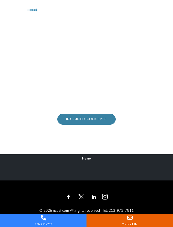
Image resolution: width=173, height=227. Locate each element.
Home (86, 158)
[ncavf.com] (24, 10)
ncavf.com (61, 210)
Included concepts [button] (86, 119)
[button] (160, 11)
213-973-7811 (121, 210)
